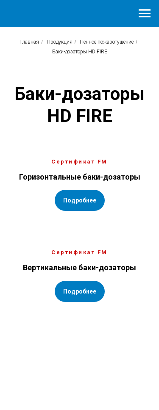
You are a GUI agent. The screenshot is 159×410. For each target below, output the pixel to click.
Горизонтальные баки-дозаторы (79, 176)
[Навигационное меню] (145, 13)
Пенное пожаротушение (107, 42)
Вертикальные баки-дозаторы (79, 267)
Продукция (60, 42)
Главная (29, 42)
